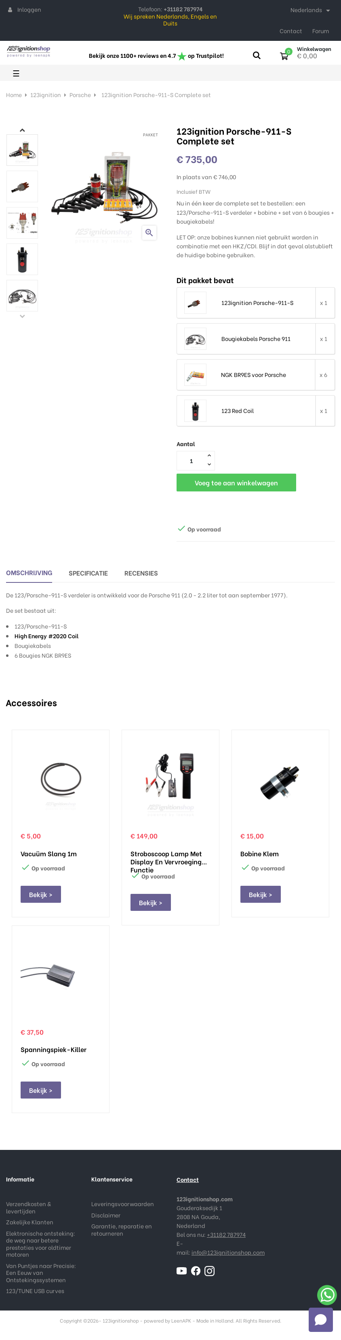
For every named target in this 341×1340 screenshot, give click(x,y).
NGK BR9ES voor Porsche (253, 374)
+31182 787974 (226, 1234)
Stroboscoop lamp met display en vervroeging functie (166, 857)
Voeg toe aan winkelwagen (236, 482)
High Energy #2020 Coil (47, 635)
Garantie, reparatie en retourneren (121, 1229)
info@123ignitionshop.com (228, 1252)
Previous (22, 316)
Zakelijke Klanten (29, 1221)
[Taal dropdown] (311, 10)
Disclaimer (105, 1215)
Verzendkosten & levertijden (28, 1207)
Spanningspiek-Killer (53, 1049)
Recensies (141, 572)
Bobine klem (259, 853)
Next (22, 130)
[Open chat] (321, 1320)
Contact (291, 30)
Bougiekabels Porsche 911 (255, 338)
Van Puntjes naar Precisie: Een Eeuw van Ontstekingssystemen (41, 1272)
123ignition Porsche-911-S (257, 302)
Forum (320, 30)
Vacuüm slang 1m (49, 853)
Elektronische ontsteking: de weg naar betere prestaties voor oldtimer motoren (40, 1244)
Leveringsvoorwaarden (122, 1203)
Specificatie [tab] (88, 572)
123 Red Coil (237, 410)
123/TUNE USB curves (35, 1290)
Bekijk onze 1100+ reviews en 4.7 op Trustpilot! (156, 55)
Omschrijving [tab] (29, 572)
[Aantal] (191, 460)
